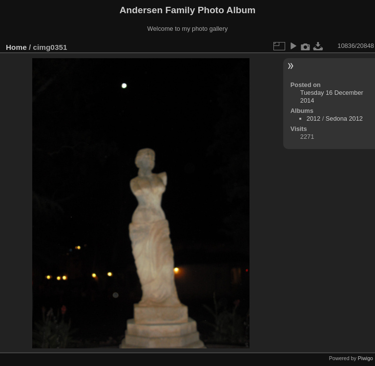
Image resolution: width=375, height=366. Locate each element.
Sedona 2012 (344, 118)
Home (16, 47)
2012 (313, 118)
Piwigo (365, 358)
